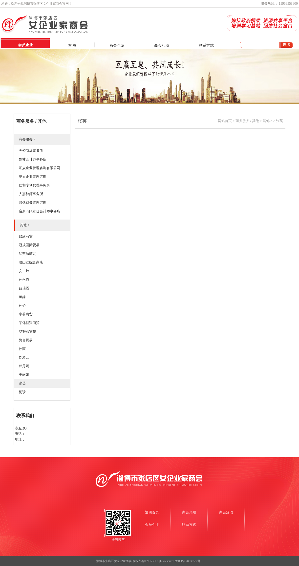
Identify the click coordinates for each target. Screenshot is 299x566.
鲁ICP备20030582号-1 (189, 561)
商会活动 (161, 45)
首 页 (72, 45)
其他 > (267, 121)
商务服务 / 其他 (247, 121)
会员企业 (25, 45)
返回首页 (152, 512)
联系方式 (206, 45)
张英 (279, 121)
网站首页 (225, 121)
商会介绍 (116, 45)
